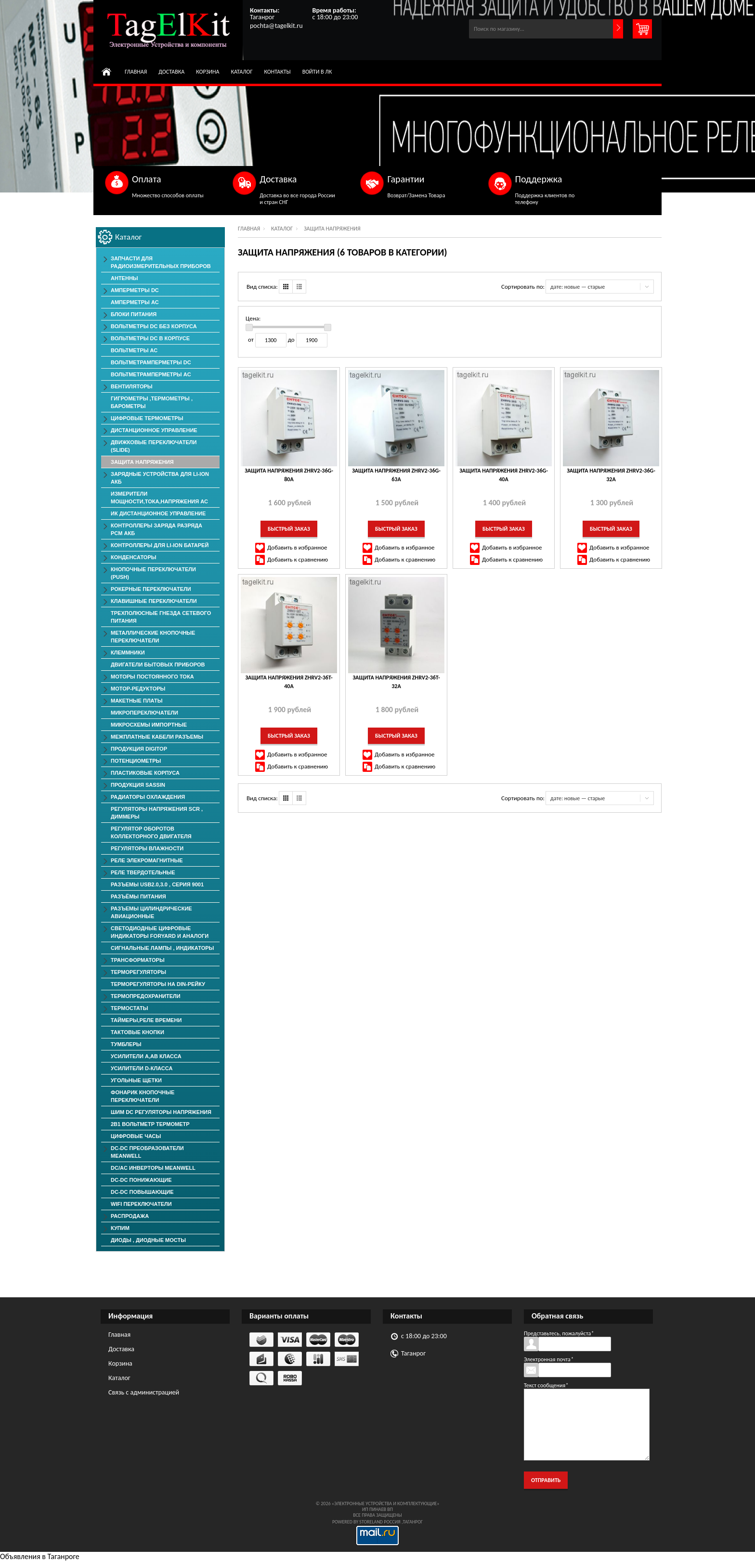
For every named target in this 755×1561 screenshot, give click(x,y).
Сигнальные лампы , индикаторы (162, 948)
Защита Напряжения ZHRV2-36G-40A (503, 475)
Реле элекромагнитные (147, 860)
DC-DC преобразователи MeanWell (147, 1152)
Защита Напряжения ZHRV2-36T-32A (396, 682)
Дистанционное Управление (154, 430)
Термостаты (129, 1008)
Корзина (207, 71)
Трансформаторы (138, 960)
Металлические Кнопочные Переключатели (153, 636)
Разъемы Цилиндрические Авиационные (151, 912)
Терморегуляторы (138, 972)
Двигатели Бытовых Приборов (158, 664)
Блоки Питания (133, 314)
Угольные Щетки (136, 1080)
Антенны (124, 278)
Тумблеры (126, 1044)
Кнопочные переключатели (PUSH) (153, 573)
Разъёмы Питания (138, 896)
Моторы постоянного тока (152, 676)
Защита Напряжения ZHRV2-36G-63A (396, 475)
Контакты (277, 71)
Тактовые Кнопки (137, 1032)
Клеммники (128, 652)
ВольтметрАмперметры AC (151, 374)
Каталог (241, 71)
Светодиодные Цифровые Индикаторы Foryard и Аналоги (159, 932)
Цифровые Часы (136, 1136)
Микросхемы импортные (149, 725)
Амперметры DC (135, 290)
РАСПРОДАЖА (130, 1216)
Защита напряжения (142, 462)
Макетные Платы (137, 701)
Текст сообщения (546, 1385)
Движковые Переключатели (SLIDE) (153, 446)
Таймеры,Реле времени (146, 1020)
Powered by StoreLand (357, 1522)
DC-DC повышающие (142, 1192)
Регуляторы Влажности (147, 848)
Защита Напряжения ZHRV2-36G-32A (611, 475)
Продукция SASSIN (138, 785)
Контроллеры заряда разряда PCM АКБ (156, 529)
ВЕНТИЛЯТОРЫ (132, 386)
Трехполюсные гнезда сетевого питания (161, 617)
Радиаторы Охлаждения (148, 797)
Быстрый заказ (289, 528)
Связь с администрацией (143, 1392)
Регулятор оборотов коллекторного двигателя (151, 832)
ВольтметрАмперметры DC (151, 362)
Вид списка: (262, 286)
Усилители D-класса (141, 1068)
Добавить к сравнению (297, 559)
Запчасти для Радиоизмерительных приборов (161, 262)
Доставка (171, 71)
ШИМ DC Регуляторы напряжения (161, 1112)
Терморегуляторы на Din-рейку (158, 984)
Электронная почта (548, 1359)
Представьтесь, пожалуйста (559, 1333)
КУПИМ (120, 1228)
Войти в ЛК (317, 71)
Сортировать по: (523, 286)
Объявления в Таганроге (39, 1556)
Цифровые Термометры (147, 418)
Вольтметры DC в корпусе (150, 338)
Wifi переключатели (141, 1204)
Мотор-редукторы (138, 688)
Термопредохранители (146, 996)
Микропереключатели (144, 713)
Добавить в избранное (297, 547)
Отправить (545, 1480)
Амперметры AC (135, 302)
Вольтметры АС (134, 350)
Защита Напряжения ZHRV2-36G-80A (289, 475)
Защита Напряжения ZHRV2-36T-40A (288, 682)
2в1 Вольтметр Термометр (150, 1124)
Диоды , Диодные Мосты (148, 1240)
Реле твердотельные (143, 872)
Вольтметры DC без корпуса (154, 326)
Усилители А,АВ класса (146, 1056)
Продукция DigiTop (139, 749)
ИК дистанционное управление (158, 513)
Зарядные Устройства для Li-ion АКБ (160, 478)
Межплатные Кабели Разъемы (157, 737)
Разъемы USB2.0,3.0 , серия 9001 (157, 884)
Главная (136, 71)
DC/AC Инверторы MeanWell (153, 1168)
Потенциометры (136, 761)
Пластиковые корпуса (145, 773)
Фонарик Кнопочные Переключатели (142, 1096)
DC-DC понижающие (141, 1180)
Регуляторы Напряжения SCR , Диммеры (157, 812)
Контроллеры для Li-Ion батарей (159, 545)
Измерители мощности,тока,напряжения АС (159, 497)
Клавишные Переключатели (154, 601)
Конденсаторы (133, 557)
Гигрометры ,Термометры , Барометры (152, 402)
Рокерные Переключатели (151, 589)
